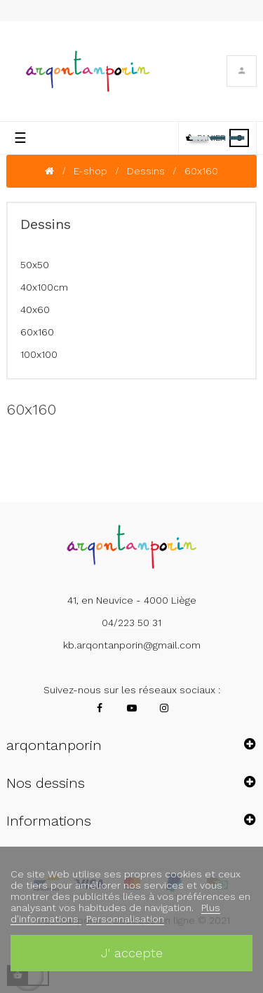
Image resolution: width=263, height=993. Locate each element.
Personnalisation (125, 918)
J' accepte (132, 952)
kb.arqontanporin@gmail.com (132, 645)
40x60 (35, 309)
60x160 (37, 332)
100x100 (39, 354)
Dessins (45, 224)
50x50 (34, 264)
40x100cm (44, 287)
